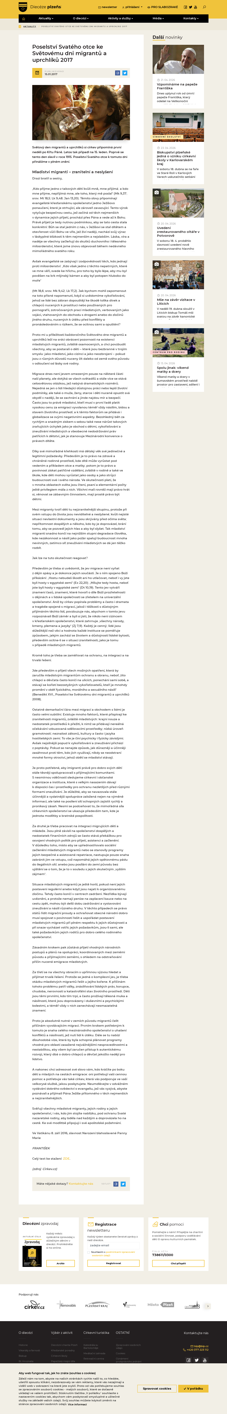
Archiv (60, 1265)
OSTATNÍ (123, 1335)
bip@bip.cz (199, 1348)
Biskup (23, 1357)
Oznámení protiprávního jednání (128, 1362)
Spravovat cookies (157, 1388)
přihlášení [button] (131, 7)
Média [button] (157, 18)
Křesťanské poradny (63, 1352)
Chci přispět (178, 1265)
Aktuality (52, 27)
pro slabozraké (162, 7)
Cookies (120, 1355)
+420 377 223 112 (194, 1352)
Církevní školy (59, 1357)
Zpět (24, 27)
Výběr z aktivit (62, 1335)
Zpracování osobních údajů (128, 1348)
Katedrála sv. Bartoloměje (90, 1348)
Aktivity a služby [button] (119, 18)
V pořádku (193, 1388)
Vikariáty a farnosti (29, 1352)
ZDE (66, 1160)
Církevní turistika (96, 1335)
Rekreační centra (93, 1360)
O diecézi (26, 1335)
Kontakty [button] (189, 18)
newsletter (107, 7)
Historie (23, 1347)
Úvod (37, 27)
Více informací (77, 1404)
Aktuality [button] (45, 18)
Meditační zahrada (94, 1355)
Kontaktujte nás (80, 1185)
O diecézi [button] (79, 18)
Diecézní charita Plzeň (64, 1347)
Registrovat (113, 1265)
